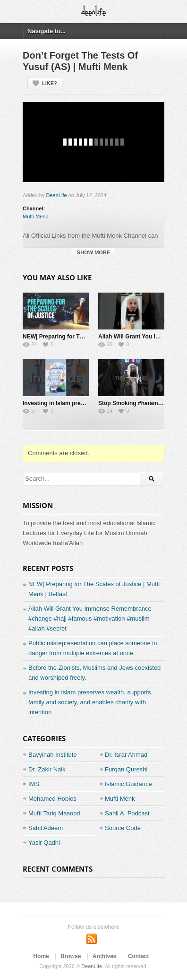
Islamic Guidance (128, 784)
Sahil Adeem (45, 827)
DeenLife (56, 195)
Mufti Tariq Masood (54, 813)
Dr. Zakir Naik (47, 769)
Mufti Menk (35, 216)
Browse (70, 956)
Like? (49, 83)
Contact (138, 956)
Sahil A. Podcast (127, 813)
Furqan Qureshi (126, 769)
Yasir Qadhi (44, 842)
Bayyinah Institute (52, 754)
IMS (33, 784)
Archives (105, 956)
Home (41, 956)
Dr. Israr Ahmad (126, 754)
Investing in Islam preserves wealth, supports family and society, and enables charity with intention (89, 702)
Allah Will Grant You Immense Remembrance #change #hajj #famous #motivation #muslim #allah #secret (90, 618)
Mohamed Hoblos (52, 798)
